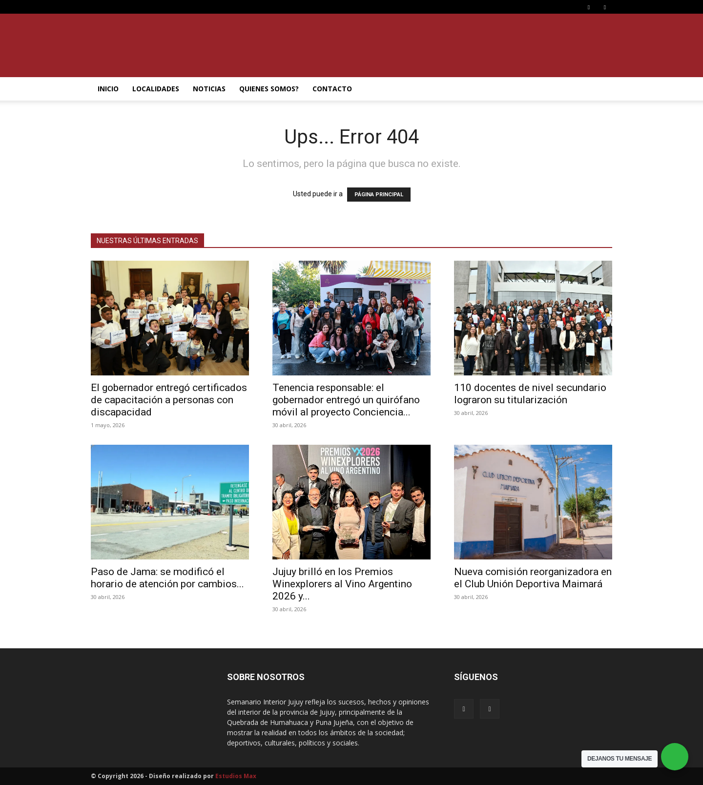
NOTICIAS (209, 88)
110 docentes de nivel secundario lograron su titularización (530, 394)
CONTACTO (332, 88)
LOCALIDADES (155, 88)
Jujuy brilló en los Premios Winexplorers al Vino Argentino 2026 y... (342, 584)
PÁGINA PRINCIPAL (378, 194)
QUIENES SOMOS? (269, 88)
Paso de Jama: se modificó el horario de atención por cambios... (167, 578)
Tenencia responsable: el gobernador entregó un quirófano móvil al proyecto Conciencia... (346, 400)
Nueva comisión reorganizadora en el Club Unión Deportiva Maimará (533, 578)
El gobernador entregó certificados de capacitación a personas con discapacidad (169, 400)
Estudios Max (235, 776)
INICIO (108, 88)
